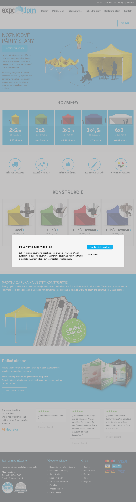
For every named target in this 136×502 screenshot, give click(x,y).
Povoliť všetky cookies (100, 247)
